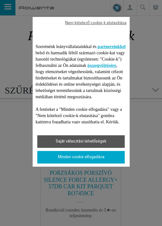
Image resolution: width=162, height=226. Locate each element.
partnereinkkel (112, 46)
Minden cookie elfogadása (81, 157)
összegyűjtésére (101, 65)
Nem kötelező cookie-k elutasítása (95, 23)
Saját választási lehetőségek (81, 141)
